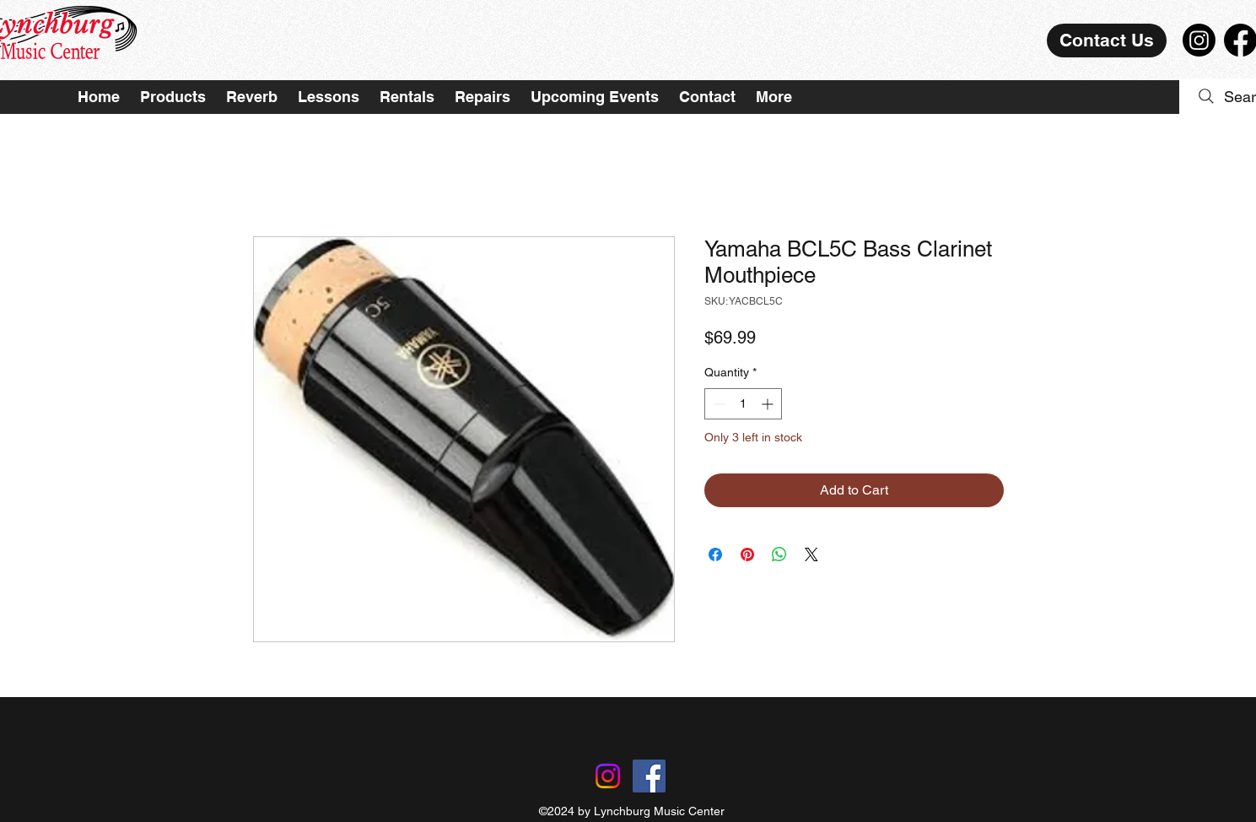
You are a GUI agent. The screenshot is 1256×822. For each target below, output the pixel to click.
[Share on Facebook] (715, 554)
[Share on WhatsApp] (779, 554)
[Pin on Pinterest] (747, 554)
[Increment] (768, 404)
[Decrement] (717, 404)
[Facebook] (649, 776)
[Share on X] (811, 554)
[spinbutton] (743, 404)
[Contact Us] (1107, 40)
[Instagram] (1199, 40)
